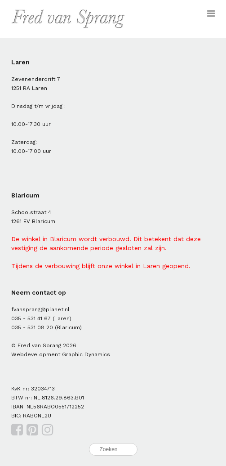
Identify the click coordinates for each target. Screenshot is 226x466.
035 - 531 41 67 (31, 318)
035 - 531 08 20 (32, 327)
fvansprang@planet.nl (40, 309)
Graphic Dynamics (86, 354)
